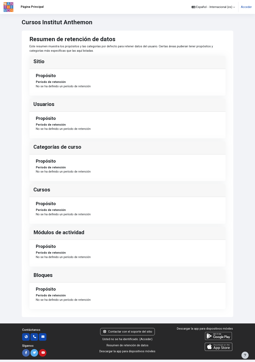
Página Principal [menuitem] (32, 7)
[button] (213, 7)
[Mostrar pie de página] (245, 355)
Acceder (246, 7)
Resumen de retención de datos (127, 347)
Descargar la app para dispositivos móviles (127, 353)
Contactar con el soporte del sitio (127, 334)
